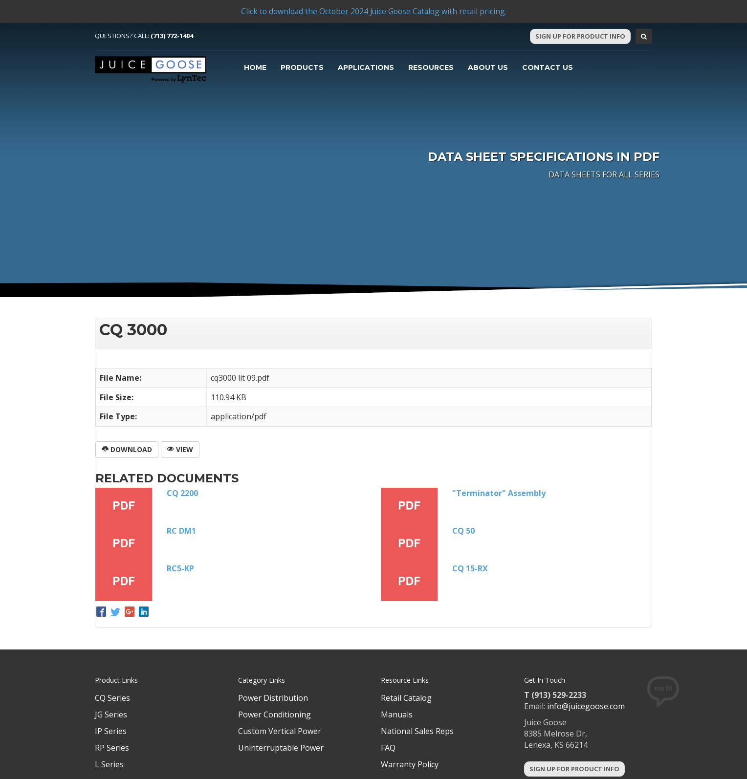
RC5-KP (180, 568)
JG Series (111, 714)
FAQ (388, 747)
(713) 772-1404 (172, 35)
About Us (488, 67)
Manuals (397, 714)
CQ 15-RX (470, 568)
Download (127, 449)
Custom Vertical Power (279, 731)
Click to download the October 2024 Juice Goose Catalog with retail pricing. (373, 11)
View (180, 449)
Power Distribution (273, 697)
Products (302, 67)
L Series (109, 764)
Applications (366, 67)
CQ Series (112, 697)
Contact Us (547, 67)
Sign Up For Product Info (580, 36)
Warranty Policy (410, 764)
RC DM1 (181, 530)
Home (255, 67)
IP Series (111, 731)
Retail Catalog (406, 697)
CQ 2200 (182, 493)
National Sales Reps (417, 731)
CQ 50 (463, 530)
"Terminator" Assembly (499, 493)
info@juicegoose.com (586, 706)
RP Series (112, 747)
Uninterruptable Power (281, 747)
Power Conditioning (274, 714)
